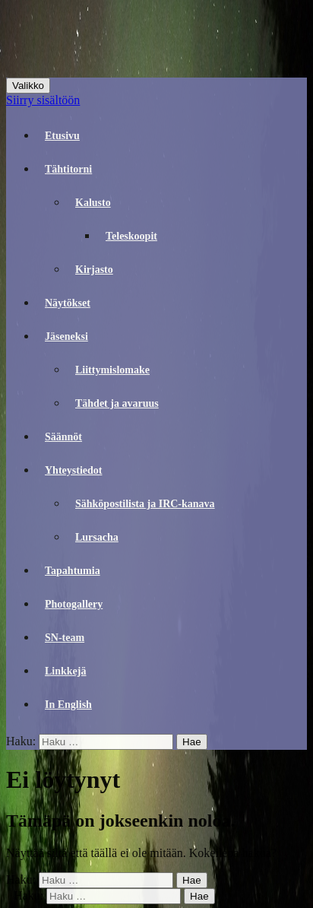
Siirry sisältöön (43, 100)
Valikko (28, 85)
